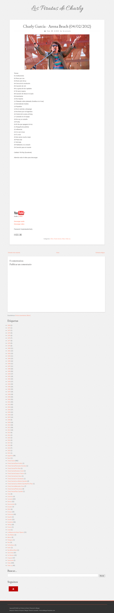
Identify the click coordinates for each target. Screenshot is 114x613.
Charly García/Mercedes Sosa (15, 486)
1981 (8, 351)
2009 (8, 422)
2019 (8, 448)
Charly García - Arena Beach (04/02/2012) (57, 26)
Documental (10, 504)
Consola (9, 499)
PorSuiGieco (10, 545)
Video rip (68, 239)
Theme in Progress (19, 610)
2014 (8, 435)
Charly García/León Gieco (14, 476)
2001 (8, 402)
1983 (8, 356)
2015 (8, 438)
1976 (8, 338)
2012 (51, 239)
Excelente (10, 522)
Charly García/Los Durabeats (15, 479)
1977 (8, 340)
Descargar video (19, 224)
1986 (8, 364)
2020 (8, 450)
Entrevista (10, 514)
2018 (8, 445)
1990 (8, 374)
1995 (8, 387)
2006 (8, 415)
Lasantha (36, 610)
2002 (8, 404)
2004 (8, 409)
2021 (8, 453)
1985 (8, 361)
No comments (67, 31)
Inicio (57, 252)
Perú (8, 542)
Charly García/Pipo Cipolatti (15, 491)
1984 (8, 358)
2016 (8, 440)
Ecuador (9, 507)
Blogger (38, 608)
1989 (8, 371)
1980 (8, 348)
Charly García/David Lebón (14, 463)
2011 (8, 427)
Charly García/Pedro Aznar (14, 489)
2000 (8, 399)
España (9, 517)
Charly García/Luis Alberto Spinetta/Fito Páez (20, 484)
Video (21, 216)
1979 (8, 346)
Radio (9, 547)
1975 (8, 335)
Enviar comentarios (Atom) (23, 315)
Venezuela (10, 560)
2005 (8, 412)
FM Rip (9, 524)
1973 (8, 330)
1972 (8, 328)
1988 (8, 369)
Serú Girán (10, 553)
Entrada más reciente (14, 252)
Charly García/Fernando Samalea (16, 466)
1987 (8, 366)
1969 (8, 325)
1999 (8, 397)
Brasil (9, 458)
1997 (8, 392)
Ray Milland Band (12, 550)
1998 (8, 394)
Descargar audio (19, 221)
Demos (9, 501)
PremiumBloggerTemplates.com (47, 610)
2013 (8, 432)
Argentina (10, 456)
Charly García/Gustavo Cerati (15, 471)
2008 (8, 420)
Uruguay (9, 558)
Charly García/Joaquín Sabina (15, 473)
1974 (8, 333)
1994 (8, 384)
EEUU (9, 509)
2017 (8, 443)
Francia (9, 527)
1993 (8, 381)
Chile (8, 494)
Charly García (57, 239)
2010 (8, 425)
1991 (8, 376)
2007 (8, 417)
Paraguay (10, 540)
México (9, 537)
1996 (8, 389)
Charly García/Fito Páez (14, 468)
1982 (8, 353)
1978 (8, 343)
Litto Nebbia (10, 535)
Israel (9, 530)
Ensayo (9, 512)
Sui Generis (10, 555)
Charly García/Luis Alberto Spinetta (17, 481)
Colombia (10, 496)
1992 (8, 379)
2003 (8, 407)
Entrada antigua (100, 252)
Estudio (9, 519)
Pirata (48, 31)
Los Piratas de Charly (57, 8)
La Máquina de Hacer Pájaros (15, 532)
